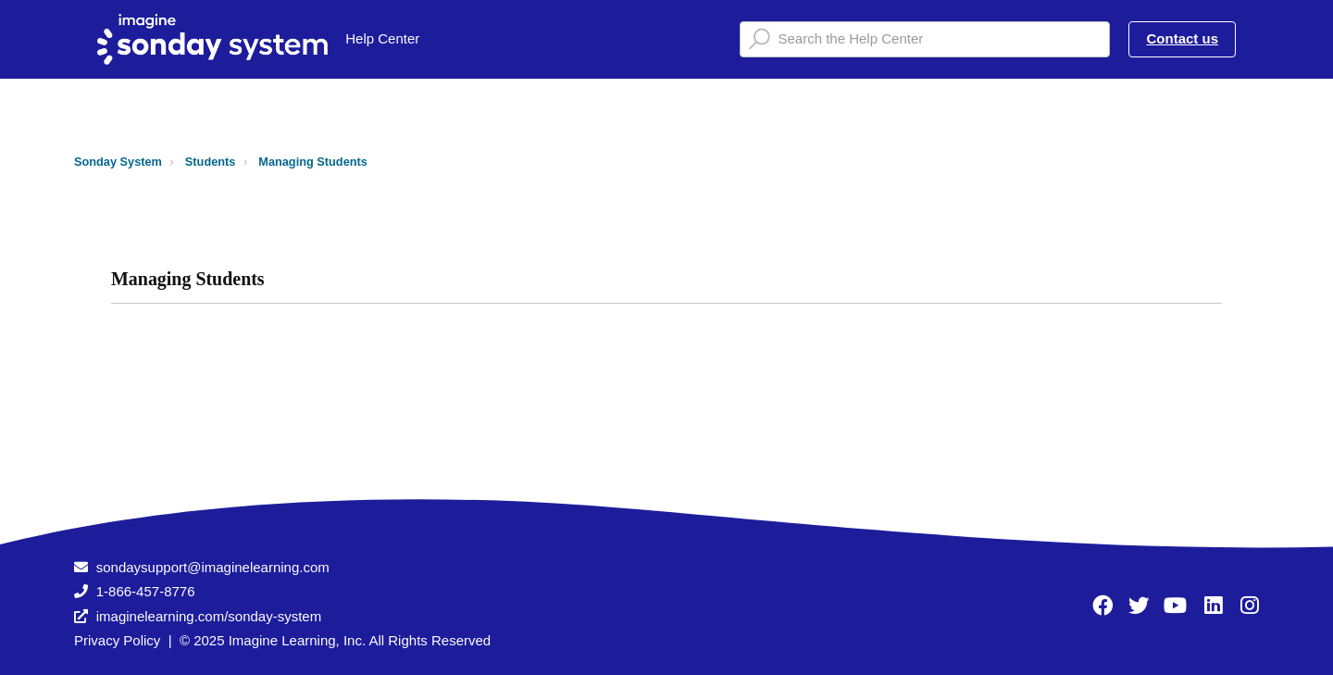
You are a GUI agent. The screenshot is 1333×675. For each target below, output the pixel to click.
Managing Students (313, 162)
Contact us (1182, 38)
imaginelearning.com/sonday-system (208, 616)
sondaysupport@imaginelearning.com (213, 567)
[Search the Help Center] (925, 39)
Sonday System (118, 162)
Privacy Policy (117, 640)
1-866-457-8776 (145, 591)
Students (210, 162)
